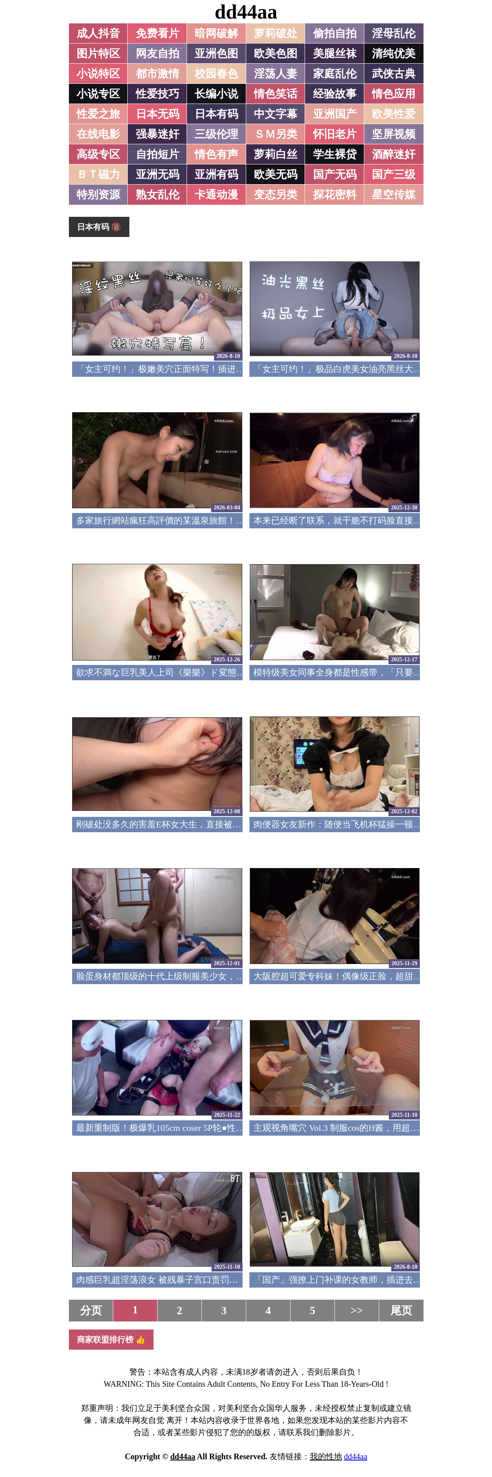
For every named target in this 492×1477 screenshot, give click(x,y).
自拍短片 (157, 154)
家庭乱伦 (335, 74)
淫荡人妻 (275, 74)
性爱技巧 (157, 94)
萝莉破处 (275, 33)
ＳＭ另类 (275, 134)
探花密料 (335, 195)
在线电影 (98, 134)
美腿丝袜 (335, 54)
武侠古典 (393, 74)
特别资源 (98, 195)
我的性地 (326, 1456)
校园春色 (216, 74)
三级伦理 (216, 134)
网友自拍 (157, 54)
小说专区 (98, 94)
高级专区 (98, 154)
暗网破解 (216, 33)
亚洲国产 (335, 114)
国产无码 (335, 174)
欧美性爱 (393, 114)
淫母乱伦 (393, 33)
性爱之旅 (98, 114)
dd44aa (246, 11)
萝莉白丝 (275, 154)
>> (357, 1311)
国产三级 (393, 174)
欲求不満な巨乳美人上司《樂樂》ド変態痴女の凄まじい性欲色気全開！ (219, 672)
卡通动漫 (216, 195)
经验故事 (335, 94)
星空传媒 (393, 195)
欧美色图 (275, 54)
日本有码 (216, 114)
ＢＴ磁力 (98, 174)
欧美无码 (275, 174)
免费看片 (157, 33)
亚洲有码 (216, 174)
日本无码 (157, 114)
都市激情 (157, 74)
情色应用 (393, 94)
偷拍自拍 (335, 33)
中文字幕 (275, 114)
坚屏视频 (393, 134)
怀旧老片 (335, 134)
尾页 (401, 1311)
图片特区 (98, 54)
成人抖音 (98, 33)
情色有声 (216, 154)
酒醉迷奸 (393, 154)
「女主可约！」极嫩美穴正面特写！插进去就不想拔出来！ (191, 369)
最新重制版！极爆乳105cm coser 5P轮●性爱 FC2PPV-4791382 (193, 1128)
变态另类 (275, 195)
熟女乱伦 (157, 195)
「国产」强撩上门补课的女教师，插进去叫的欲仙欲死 (359, 1280)
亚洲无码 (157, 174)
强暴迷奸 (157, 134)
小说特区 (98, 74)
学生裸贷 (335, 154)
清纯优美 (393, 54)
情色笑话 (275, 94)
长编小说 (216, 94)
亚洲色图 (216, 54)
